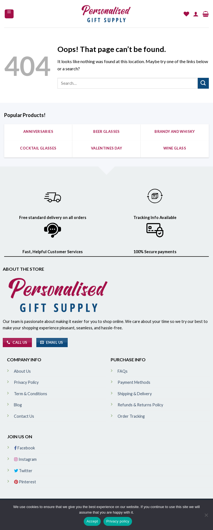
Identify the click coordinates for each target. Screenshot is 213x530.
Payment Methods (134, 382)
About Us (22, 371)
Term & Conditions (30, 393)
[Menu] (9, 13)
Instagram (25, 459)
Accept (92, 521)
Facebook (24, 448)
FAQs (123, 371)
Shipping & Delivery (135, 393)
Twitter (23, 470)
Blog (18, 404)
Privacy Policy (26, 382)
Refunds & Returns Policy (140, 404)
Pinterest (25, 481)
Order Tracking (131, 416)
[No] (206, 516)
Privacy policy (117, 521)
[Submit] (203, 83)
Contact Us (24, 416)
